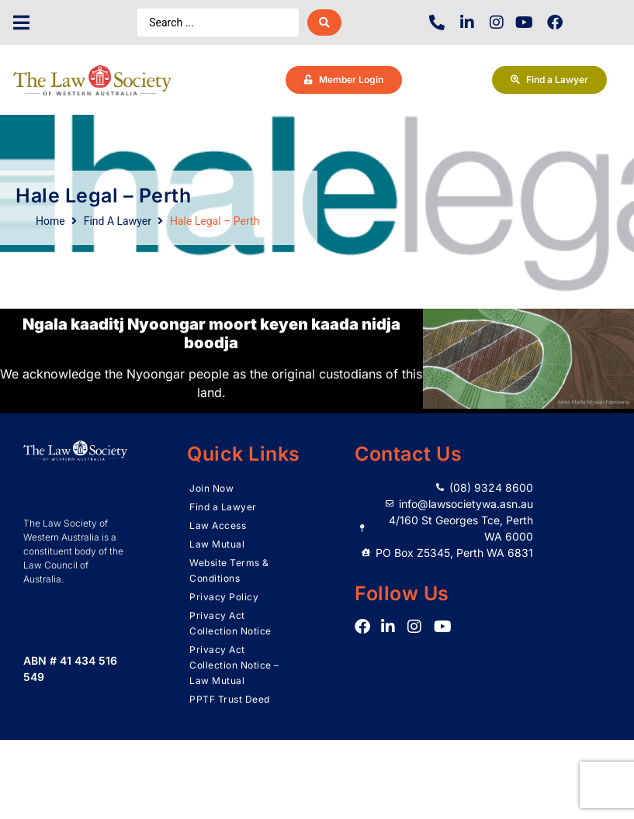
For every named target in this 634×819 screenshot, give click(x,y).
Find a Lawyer (223, 507)
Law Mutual (216, 544)
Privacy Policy (223, 597)
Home (50, 221)
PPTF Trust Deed (229, 699)
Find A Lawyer (117, 221)
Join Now (211, 488)
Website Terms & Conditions (229, 570)
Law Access (217, 525)
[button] (21, 22)
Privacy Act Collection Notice (230, 623)
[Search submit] (324, 22)
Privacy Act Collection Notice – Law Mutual (234, 665)
